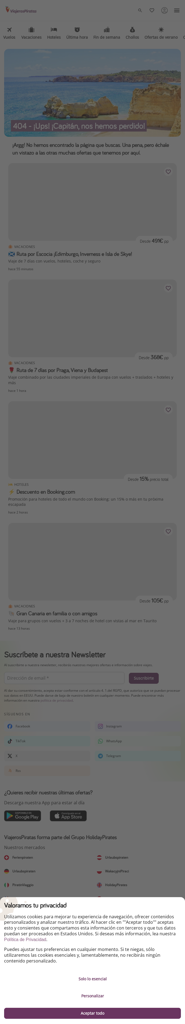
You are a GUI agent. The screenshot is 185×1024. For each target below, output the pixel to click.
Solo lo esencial (93, 978)
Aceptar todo (92, 1013)
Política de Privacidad (25, 939)
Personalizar (92, 995)
